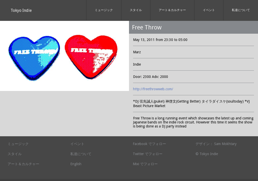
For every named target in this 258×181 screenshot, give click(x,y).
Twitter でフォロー (148, 154)
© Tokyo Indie (207, 154)
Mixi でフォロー (145, 164)
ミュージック (104, 10)
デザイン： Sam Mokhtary (216, 144)
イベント (209, 10)
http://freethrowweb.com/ (153, 89)
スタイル (136, 10)
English (75, 164)
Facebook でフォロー (149, 144)
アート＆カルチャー (172, 10)
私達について (241, 10)
